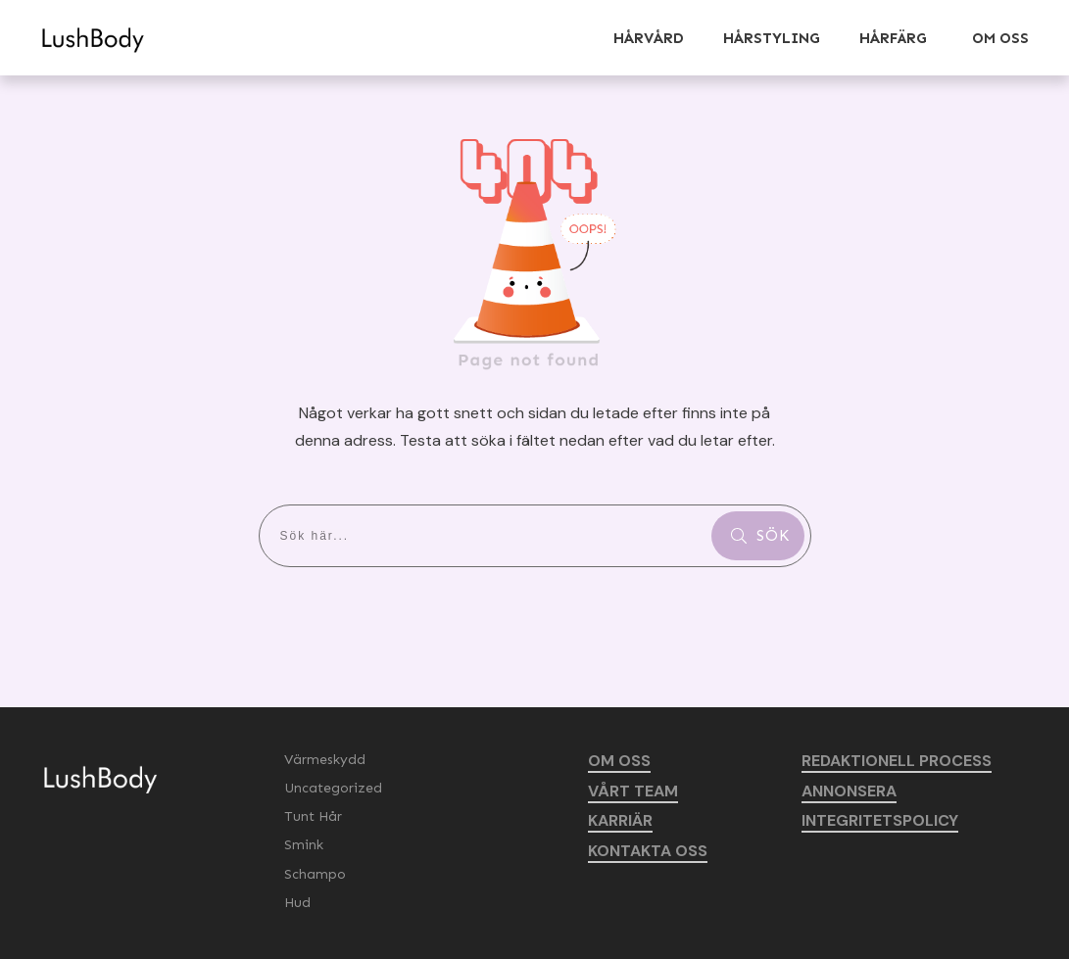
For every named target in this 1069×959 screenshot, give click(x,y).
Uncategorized (333, 788)
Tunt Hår (313, 816)
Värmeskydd (324, 759)
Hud (297, 902)
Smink (303, 845)
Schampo (315, 874)
